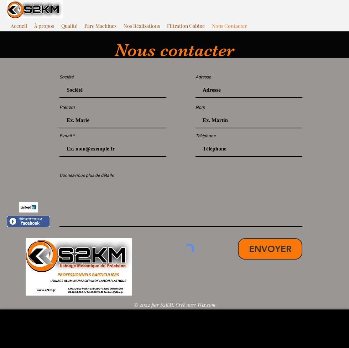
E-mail (65, 136)
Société (66, 77)
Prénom (67, 107)
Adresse (203, 77)
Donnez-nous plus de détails (86, 175)
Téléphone (205, 136)
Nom (200, 107)
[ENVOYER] (270, 249)
